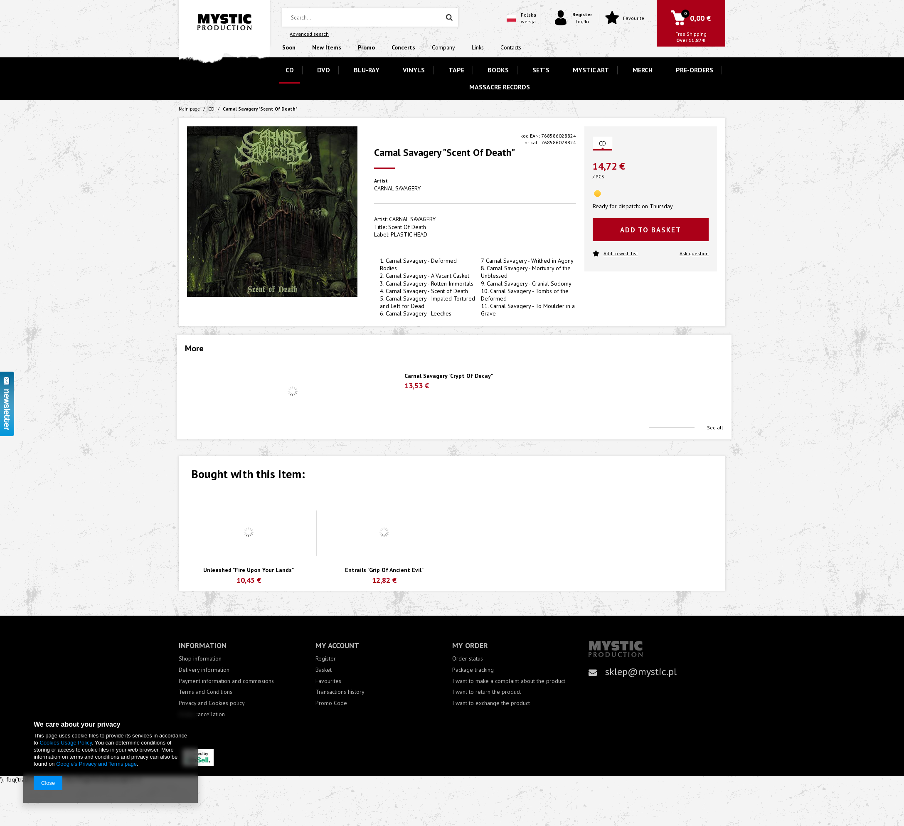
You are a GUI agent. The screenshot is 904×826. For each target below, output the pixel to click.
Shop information (200, 658)
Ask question (694, 253)
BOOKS (498, 70)
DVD (323, 70)
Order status (467, 658)
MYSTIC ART (591, 70)
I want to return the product (486, 691)
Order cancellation (202, 714)
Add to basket (650, 229)
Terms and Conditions (205, 691)
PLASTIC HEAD (409, 234)
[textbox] (370, 17)
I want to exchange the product (491, 703)
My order (470, 645)
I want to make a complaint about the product (508, 681)
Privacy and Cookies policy (212, 703)
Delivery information (204, 669)
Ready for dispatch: (616, 206)
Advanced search (309, 34)
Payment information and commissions (226, 681)
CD (290, 70)
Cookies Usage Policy (65, 743)
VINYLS (414, 70)
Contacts (510, 47)
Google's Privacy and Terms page (96, 764)
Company (443, 47)
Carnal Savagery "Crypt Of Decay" (448, 376)
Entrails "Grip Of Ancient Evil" (384, 570)
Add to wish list (615, 253)
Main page (189, 109)
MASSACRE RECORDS (499, 87)
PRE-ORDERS (694, 70)
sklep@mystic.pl (641, 671)
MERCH (643, 70)
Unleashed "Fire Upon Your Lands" (248, 570)
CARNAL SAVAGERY (397, 188)
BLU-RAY (366, 70)
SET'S (540, 70)
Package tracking (473, 669)
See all (715, 427)
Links (478, 47)
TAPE (456, 70)
